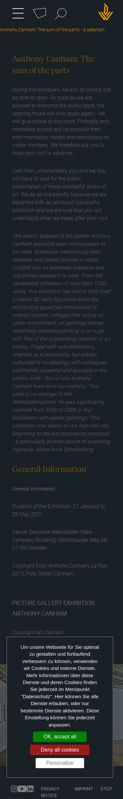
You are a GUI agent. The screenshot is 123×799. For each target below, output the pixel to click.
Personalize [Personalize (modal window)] (60, 763)
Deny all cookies (60, 750)
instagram (14, 788)
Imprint (83, 788)
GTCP (106, 788)
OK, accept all (60, 736)
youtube (22, 788)
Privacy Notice (50, 791)
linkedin (30, 788)
